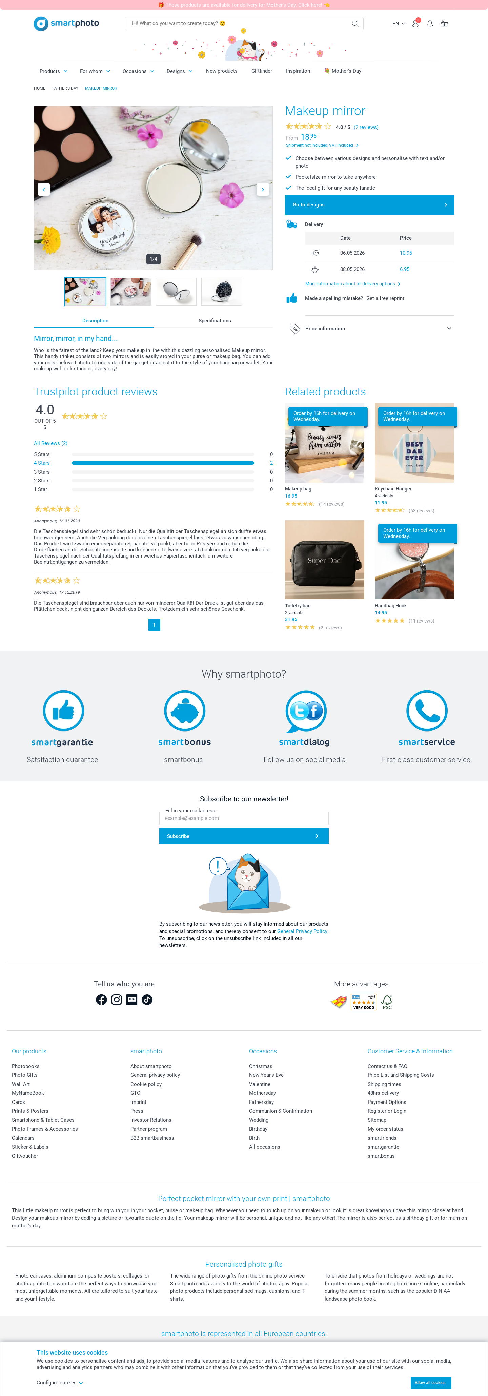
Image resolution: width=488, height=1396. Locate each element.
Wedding (258, 1120)
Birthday (258, 1129)
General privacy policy (155, 1075)
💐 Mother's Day (342, 71)
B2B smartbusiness (152, 1138)
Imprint (138, 1102)
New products (222, 71)
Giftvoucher (25, 1156)
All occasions (264, 1147)
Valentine (259, 1084)
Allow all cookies (430, 1382)
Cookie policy (146, 1084)
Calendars (23, 1138)
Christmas (260, 1066)
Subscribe (178, 836)
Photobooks (26, 1066)
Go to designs (309, 205)
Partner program (148, 1129)
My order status (385, 1129)
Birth (254, 1138)
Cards (18, 1102)
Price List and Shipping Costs (401, 1075)
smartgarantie (383, 1147)
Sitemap (377, 1120)
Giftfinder (261, 71)
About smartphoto (151, 1066)
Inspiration (298, 71)
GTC (135, 1093)
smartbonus (381, 1156)
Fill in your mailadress (190, 811)
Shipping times (384, 1084)
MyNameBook (28, 1093)
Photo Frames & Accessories (45, 1129)
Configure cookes (60, 1383)
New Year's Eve (266, 1075)
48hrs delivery (383, 1093)
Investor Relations (150, 1120)
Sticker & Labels (30, 1147)
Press (136, 1111)
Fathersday (261, 1102)
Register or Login (387, 1111)
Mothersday (262, 1093)
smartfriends (382, 1138)
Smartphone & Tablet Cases (43, 1120)
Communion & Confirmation (280, 1111)
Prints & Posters (30, 1111)
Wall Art (21, 1084)
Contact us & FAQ (387, 1066)
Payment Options (387, 1102)
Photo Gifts (25, 1075)
